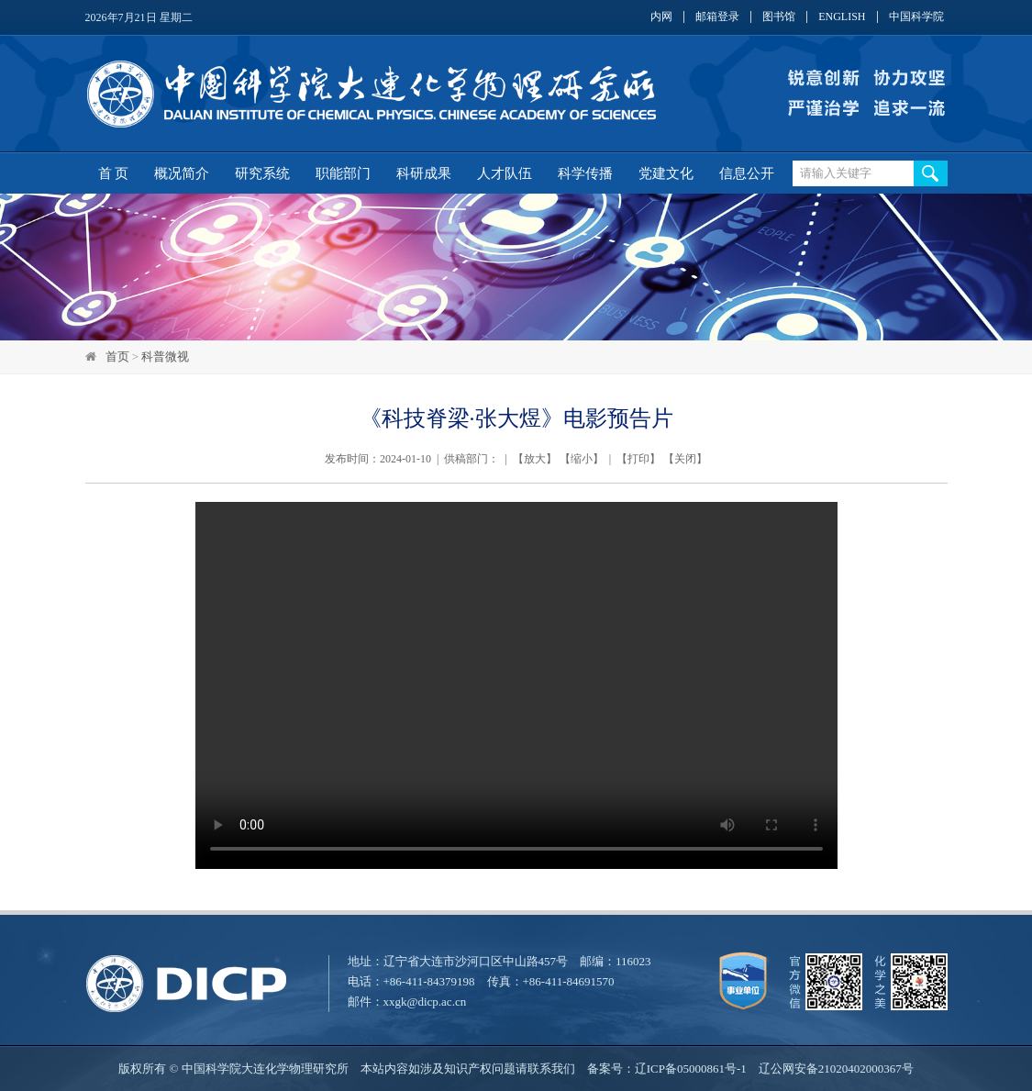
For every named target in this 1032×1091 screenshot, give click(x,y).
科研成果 (423, 173)
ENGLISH (841, 17)
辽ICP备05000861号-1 (691, 1068)
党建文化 (666, 173)
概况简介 (181, 173)
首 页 (113, 173)
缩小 (582, 458)
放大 (535, 458)
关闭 (685, 458)
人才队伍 (504, 173)
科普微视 (165, 356)
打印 (638, 458)
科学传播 (585, 173)
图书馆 (778, 17)
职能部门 (343, 173)
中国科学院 (916, 17)
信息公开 (746, 173)
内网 (661, 17)
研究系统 (262, 173)
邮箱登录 (717, 17)
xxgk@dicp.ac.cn (425, 1001)
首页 (117, 356)
